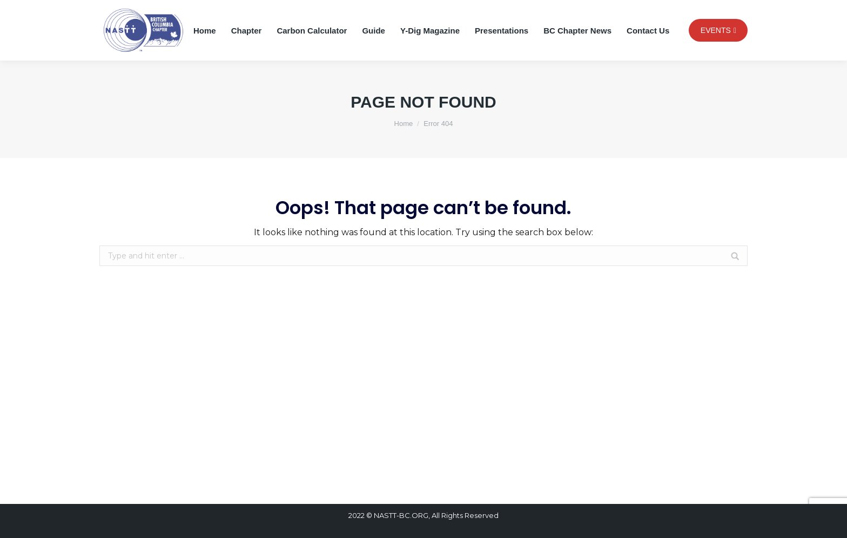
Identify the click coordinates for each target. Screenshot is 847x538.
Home (403, 123)
